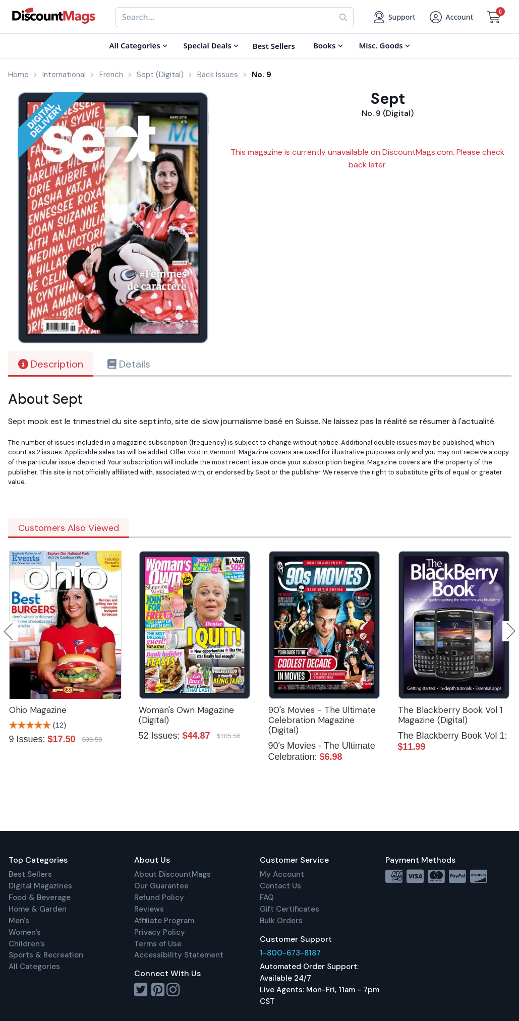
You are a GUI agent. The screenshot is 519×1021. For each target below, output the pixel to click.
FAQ (267, 897)
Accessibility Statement (178, 955)
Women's (25, 932)
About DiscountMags (172, 874)
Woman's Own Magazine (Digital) (186, 715)
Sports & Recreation (46, 955)
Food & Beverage (40, 897)
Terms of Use (158, 944)
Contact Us (280, 886)
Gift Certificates (289, 909)
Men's (19, 921)
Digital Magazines (40, 886)
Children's (27, 944)
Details (128, 364)
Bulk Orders (281, 921)
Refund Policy (159, 897)
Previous (9, 631)
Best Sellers (30, 874)
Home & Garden (38, 909)
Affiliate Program (164, 921)
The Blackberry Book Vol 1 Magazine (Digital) (450, 715)
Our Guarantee (161, 886)
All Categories (34, 967)
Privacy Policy (159, 932)
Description (50, 364)
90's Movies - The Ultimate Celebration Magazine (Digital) (322, 720)
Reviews (149, 909)
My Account (282, 874)
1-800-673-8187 (290, 953)
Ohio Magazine (38, 709)
